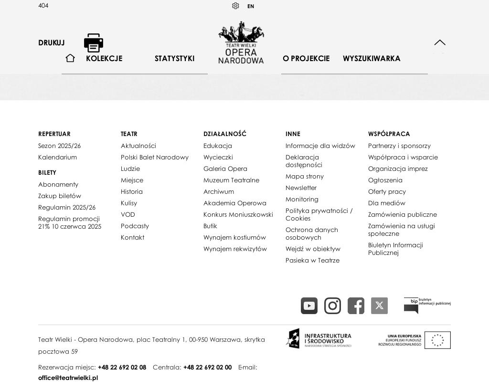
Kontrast (236, 6)
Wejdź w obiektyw (313, 249)
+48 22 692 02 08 (122, 367)
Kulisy (129, 203)
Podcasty (135, 226)
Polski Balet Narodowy (155, 157)
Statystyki (174, 58)
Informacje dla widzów (320, 145)
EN (250, 6)
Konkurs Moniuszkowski (238, 214)
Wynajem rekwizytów (235, 249)
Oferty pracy (387, 191)
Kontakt (132, 237)
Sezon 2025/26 (59, 145)
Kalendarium (57, 157)
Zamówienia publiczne (402, 214)
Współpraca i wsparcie (403, 157)
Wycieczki (218, 157)
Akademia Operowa (234, 203)
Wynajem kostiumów (234, 237)
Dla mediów (386, 203)
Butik (210, 226)
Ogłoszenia (385, 180)
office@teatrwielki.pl (68, 377)
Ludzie (130, 168)
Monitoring (302, 199)
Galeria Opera (225, 168)
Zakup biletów (59, 196)
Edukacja (217, 145)
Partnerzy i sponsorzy (399, 145)
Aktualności (138, 145)
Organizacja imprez (398, 168)
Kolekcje (104, 58)
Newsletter (301, 187)
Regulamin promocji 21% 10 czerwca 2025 (69, 222)
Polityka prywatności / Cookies (319, 214)
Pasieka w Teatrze (313, 260)
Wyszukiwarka (372, 58)
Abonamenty (58, 184)
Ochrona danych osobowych (312, 233)
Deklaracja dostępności (304, 161)
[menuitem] (70, 58)
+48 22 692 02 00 (207, 367)
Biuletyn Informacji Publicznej (395, 248)
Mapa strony (305, 176)
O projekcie (306, 58)
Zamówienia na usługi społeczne (401, 229)
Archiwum (218, 191)
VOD (128, 214)
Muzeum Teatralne (231, 180)
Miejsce (132, 180)
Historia (132, 191)
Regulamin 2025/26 (67, 207)
